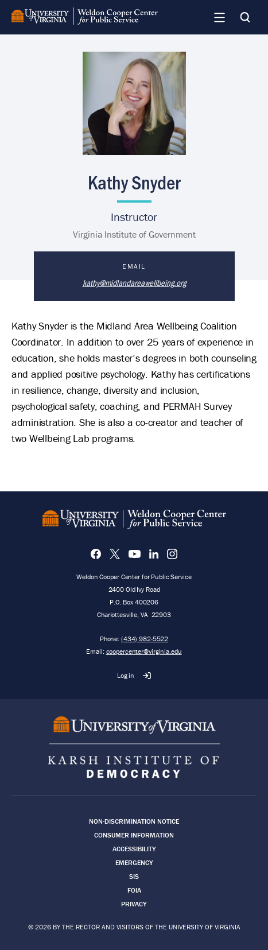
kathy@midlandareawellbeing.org (134, 282)
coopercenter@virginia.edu (144, 651)
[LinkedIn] (153, 554)
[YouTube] (135, 554)
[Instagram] (172, 554)
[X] (115, 554)
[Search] (245, 17)
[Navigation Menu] (219, 17)
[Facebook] (96, 554)
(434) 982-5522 (144, 638)
